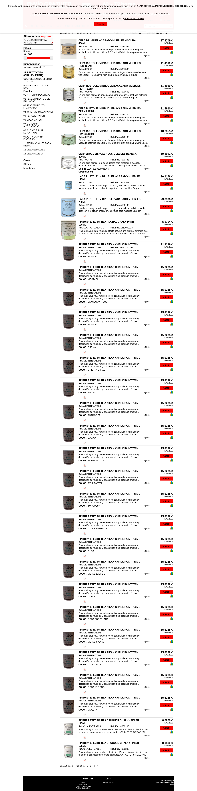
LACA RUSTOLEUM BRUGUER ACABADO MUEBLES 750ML (109, 200)
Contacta (83, 782)
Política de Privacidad (83, 786)
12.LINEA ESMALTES (34, 149)
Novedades (29, 168)
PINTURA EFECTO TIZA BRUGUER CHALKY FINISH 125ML (108, 722)
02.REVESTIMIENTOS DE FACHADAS (36, 100)
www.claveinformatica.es (165, 782)
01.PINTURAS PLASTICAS (36, 95)
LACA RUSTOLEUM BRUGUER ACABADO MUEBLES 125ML (109, 178)
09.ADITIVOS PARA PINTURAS (33, 138)
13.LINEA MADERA (33, 153)
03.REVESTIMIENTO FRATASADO (33, 106)
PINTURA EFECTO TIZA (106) (35, 86)
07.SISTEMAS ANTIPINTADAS (31, 125)
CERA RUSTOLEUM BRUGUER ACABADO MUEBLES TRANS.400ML (109, 132)
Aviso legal (83, 784)
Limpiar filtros (47, 36)
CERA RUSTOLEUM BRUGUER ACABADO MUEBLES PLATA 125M (109, 87)
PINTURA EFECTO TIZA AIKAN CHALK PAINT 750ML (109, 244)
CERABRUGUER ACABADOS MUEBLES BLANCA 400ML (107, 155)
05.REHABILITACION (34, 116)
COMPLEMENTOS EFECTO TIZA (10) (37, 80)
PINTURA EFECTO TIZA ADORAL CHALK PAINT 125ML (106, 223)
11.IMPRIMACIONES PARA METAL (37, 144)
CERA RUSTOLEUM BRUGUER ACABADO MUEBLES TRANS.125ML (109, 110)
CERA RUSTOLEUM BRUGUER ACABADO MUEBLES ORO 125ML (109, 64)
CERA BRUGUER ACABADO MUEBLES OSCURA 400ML (107, 42)
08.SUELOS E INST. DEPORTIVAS (33, 131)
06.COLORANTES (32, 120)
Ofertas (27, 164)
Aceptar (101, 24)
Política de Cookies (83, 788)
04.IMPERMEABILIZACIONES (38, 112)
